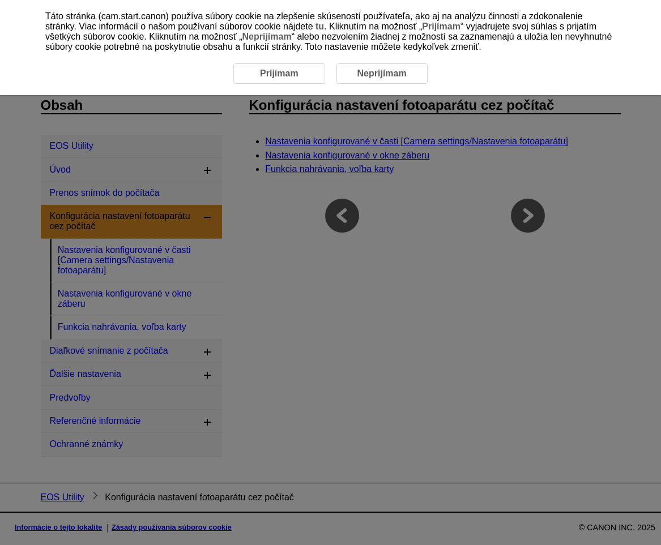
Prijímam (441, 26)
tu (319, 26)
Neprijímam (266, 36)
